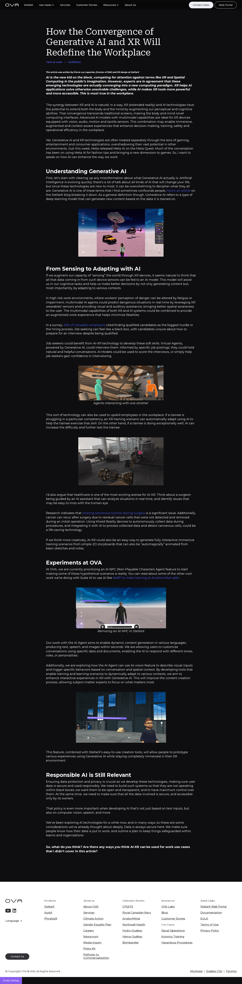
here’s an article (178, 191)
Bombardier (130, 942)
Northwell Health (133, 924)
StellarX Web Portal (213, 906)
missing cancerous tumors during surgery (113, 513)
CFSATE (127, 906)
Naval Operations (173, 930)
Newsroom (90, 936)
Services (88, 912)
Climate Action (93, 918)
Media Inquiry (92, 942)
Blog (164, 912)
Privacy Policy (209, 930)
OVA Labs (168, 906)
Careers (88, 930)
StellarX (49, 906)
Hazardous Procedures (177, 942)
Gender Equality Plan (97, 924)
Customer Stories (173, 918)
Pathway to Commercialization (96, 956)
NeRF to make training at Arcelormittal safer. (147, 578)
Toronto (231, 971)
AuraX (48, 912)
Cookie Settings (11, 980)
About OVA (90, 906)
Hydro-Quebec (132, 930)
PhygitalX (50, 918)
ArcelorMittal (131, 918)
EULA (204, 918)
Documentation (211, 912)
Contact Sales (201, 4)
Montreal (196, 971)
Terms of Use (209, 924)
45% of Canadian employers (84, 325)
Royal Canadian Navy (136, 912)
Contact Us (17, 956)
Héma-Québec (132, 936)
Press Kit (89, 948)
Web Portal (226, 4)
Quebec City (214, 971)
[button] (46, 5)
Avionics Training (172, 936)
